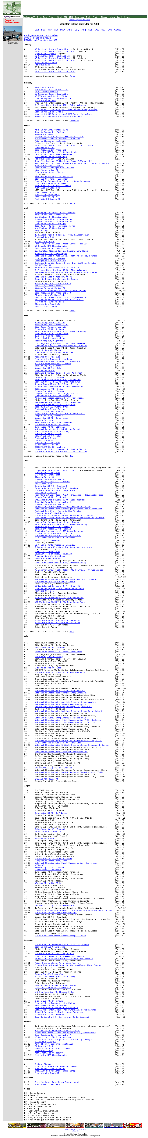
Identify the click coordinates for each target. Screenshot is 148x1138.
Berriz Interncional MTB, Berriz (53, 529)
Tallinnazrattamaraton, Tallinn (52, 482)
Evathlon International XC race (52, 1048)
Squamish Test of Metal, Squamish (53, 554)
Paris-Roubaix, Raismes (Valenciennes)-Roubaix (61, 244)
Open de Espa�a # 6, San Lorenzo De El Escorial (62, 1017)
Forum (127, 17)
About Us (75, 1131)
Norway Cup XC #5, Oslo (47, 473)
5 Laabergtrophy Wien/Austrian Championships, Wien (63, 547)
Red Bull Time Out (44, 159)
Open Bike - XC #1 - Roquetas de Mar (55, 226)
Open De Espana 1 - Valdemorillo (53, 98)
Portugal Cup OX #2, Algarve (50, 261)
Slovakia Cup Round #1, (47, 304)
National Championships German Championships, (60, 579)
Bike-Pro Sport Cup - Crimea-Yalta (54, 177)
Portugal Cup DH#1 (44, 148)
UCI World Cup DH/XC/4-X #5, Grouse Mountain (60, 672)
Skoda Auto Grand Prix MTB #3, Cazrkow (56, 488)
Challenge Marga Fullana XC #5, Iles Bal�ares (61, 500)
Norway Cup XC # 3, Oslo (48, 436)
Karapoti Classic (44, 134)
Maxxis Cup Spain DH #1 (47, 195)
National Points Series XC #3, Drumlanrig (58, 536)
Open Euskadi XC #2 (45, 192)
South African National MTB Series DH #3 (57, 620)
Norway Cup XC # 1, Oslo (48, 368)
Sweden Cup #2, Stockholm (49, 974)
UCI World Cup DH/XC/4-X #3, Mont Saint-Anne (60, 602)
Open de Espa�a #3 (45, 371)
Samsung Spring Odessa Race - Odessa (55, 213)
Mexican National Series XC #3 (51, 215)
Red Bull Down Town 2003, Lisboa (53, 364)
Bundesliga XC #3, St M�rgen (51, 813)
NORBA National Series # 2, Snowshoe (55, 538)
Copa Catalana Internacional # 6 (53, 988)
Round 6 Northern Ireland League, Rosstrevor (60, 1012)
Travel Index (82, 1129)
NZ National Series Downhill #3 (52, 58)
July (77, 29)
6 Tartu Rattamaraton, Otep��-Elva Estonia (59, 956)
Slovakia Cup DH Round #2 (49, 831)
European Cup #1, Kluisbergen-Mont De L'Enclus (61, 346)
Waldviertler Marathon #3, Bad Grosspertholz (60, 414)
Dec (110, 29)
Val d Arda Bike (43, 484)
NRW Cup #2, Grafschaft (47, 475)
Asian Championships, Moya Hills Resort (57, 963)
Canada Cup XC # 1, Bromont (50, 377)
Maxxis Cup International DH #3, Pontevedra (59, 398)
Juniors (93, 579)
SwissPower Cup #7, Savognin (50, 829)
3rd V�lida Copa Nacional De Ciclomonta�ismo (60, 291)
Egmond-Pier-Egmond (45, 54)
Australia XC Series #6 (47, 188)
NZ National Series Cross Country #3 (55, 72)
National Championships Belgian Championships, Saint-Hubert (68, 711)
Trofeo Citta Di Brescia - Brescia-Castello (59, 137)
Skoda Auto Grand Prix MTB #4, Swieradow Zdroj (61, 524)
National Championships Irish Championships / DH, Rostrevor (68, 720)
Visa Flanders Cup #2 (46, 197)
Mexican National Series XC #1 (51, 90)
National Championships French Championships (60, 691)
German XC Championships (48, 558)
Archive (73, 1129)
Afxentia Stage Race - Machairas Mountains (58, 116)
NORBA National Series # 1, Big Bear (55, 405)
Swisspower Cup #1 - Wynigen (50, 224)
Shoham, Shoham (43, 1064)
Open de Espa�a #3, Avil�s (50, 259)
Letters (112, 17)
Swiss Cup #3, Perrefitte (49, 411)
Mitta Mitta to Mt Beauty (49, 1053)
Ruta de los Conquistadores (50, 1069)
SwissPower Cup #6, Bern (48, 668)
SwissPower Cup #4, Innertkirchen (53, 422)
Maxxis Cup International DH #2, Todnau (57, 522)
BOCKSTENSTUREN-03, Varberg (50, 447)
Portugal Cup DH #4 (45, 591)
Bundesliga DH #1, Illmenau (50, 427)
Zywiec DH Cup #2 (44, 440)
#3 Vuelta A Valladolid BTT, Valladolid (57, 267)
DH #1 (65, 470)
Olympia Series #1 (44, 420)
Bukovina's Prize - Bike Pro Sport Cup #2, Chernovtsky (65, 1033)
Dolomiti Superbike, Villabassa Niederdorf (58, 652)
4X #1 (75, 470)
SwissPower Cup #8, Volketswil (51, 1005)
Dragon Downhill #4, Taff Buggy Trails (56, 393)
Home (66, 1129)
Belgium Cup (41, 230)
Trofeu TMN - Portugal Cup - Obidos (54, 168)
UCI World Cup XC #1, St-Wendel (52, 425)
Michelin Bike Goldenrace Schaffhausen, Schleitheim (64, 959)
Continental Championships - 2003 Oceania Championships (66, 110)
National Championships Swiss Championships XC (61, 704)
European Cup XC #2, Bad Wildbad (53, 396)
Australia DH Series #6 (47, 199)
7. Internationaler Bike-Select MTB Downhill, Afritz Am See (69, 570)
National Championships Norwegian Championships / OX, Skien (68, 741)
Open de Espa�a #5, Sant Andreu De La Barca (59, 589)
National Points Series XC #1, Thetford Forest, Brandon (66, 256)
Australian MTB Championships (51, 1055)
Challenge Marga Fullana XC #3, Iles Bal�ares (61, 270)
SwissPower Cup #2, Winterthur (51, 248)
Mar (50, 29)
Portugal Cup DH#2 (44, 237)
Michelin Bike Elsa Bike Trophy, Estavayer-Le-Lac (62, 507)
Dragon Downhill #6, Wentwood (51, 504)
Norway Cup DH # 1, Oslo (48, 434)
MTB (65, 17)
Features (52, 17)
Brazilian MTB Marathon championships (56, 1071)
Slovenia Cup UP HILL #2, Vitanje (53, 527)
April (72, 311)
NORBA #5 (39, 865)
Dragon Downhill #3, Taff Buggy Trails (56, 384)
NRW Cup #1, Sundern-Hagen (49, 302)
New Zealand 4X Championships (51, 157)
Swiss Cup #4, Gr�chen (47, 540)
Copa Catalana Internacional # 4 (53, 502)
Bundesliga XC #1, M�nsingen (51, 254)
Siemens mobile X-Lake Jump (50, 947)
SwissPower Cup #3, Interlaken (51, 334)
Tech (45, 17)
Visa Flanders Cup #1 (46, 170)
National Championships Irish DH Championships (61, 752)
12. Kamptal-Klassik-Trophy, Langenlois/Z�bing (61, 251)
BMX (71, 17)
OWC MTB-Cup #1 (43, 265)
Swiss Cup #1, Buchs (46, 306)
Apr (56, 29)
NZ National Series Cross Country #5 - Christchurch (64, 145)
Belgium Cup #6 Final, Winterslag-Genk (56, 985)
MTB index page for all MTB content (79, 20)
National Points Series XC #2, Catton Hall (58, 402)
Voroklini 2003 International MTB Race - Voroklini (63, 114)
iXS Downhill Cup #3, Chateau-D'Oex (54, 992)
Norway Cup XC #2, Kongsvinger (51, 418)
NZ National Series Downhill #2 (52, 56)
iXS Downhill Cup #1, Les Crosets (53, 768)
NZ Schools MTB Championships (51, 246)
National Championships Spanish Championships (60, 693)
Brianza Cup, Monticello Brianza (53, 284)
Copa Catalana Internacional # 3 (53, 293)
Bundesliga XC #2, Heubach (49, 329)
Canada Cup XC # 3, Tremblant (51, 486)
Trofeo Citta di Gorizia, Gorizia (53, 533)
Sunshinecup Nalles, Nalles (50, 323)
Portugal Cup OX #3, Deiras (50, 409)
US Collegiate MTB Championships (53, 1037)
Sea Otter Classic (44, 242)
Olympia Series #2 (44, 477)
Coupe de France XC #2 (47, 470)
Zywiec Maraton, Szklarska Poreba (53, 859)
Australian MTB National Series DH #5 (56, 152)
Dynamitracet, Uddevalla (48, 870)
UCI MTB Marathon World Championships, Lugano (60, 936)
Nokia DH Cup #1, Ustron (48, 350)
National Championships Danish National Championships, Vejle (69, 772)
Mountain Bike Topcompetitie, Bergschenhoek (59, 598)
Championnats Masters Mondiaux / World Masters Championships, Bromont (74, 910)
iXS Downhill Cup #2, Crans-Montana (54, 905)
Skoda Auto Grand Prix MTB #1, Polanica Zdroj (60, 331)
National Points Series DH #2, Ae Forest (57, 429)
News (39, 17)
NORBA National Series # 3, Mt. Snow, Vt (57, 586)
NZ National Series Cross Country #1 (55, 51)
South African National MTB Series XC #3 (57, 623)
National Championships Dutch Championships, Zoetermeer (66, 863)
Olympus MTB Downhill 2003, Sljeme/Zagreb (58, 361)
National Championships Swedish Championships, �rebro (65, 702)
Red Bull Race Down (45, 101)
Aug (84, 29)
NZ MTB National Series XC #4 (51, 96)
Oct (97, 29)
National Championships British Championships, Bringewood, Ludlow (72, 745)
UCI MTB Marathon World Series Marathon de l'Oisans (64, 515)
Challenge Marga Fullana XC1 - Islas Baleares (60, 105)
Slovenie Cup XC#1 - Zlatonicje (52, 179)
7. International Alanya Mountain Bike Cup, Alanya (63, 1039)
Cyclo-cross (79, 17)
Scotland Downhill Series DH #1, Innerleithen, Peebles (65, 263)
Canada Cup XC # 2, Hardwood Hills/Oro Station (61, 449)
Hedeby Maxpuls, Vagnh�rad (49, 341)
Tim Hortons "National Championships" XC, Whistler (63, 707)
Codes (117, 29)
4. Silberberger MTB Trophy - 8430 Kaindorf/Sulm (62, 235)
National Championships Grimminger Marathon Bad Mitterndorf (68, 509)
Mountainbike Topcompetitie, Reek (53, 359)
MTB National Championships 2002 (40, 40)
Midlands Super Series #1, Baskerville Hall (59, 300)
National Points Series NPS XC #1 (53, 277)
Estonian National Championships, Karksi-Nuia (60, 718)
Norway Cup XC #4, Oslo (47, 443)
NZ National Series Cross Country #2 (55, 60)
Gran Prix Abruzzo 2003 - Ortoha (53, 186)
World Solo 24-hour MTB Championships (56, 913)
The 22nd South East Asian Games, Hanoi (57, 1082)
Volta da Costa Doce (46, 63)
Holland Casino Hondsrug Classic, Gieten (57, 1031)
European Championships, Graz (51, 861)
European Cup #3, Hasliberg (50, 513)
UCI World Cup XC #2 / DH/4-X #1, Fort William (61, 451)
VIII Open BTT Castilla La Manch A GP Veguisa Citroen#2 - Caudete (72, 163)
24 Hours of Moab (44, 1046)
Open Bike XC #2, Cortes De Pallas (54, 352)
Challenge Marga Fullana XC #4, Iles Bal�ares (61, 343)
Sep (90, 29)
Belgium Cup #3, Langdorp (49, 366)
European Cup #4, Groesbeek (50, 556)
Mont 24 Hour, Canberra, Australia (54, 1044)
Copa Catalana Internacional (50, 150)
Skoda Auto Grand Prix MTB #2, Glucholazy (58, 380)
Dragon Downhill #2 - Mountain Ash (54, 221)
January (74, 76)
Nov (103, 29)
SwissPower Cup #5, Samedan (50, 647)
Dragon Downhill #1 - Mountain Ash (54, 219)
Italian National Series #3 (50, 288)
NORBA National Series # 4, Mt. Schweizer (58, 743)
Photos (95, 17)
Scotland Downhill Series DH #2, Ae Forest (58, 373)
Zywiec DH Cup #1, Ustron (49, 336)
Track (88, 17)
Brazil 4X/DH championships (50, 338)
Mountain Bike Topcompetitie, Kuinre (55, 1003)
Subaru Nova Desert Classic (50, 172)
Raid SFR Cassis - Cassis (49, 166)
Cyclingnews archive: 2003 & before (40, 35)
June (69, 29)
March (72, 203)
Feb (43, 29)
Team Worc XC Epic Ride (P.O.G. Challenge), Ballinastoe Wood (69, 495)
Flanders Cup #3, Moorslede (50, 295)
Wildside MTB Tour (44, 87)
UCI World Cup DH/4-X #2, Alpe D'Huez (56, 490)
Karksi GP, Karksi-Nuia (47, 552)
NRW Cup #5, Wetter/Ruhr (48, 883)
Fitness (104, 17)
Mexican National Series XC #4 (51, 325)
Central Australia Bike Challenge (53, 154)
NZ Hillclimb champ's (46, 92)
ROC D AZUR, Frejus (45, 1042)
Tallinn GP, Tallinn (46, 493)
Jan (37, 29)
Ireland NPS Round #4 (46, 779)
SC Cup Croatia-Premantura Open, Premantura (59, 386)
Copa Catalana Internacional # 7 (53, 1035)
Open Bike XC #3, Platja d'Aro (51, 407)
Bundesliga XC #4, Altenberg (50, 1014)
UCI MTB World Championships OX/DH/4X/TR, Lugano (62, 945)
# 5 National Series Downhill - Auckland (57, 139)
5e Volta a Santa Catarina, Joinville (56, 545)
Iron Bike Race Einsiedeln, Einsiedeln (56, 1008)
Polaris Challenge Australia (50, 141)
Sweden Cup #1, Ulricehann (49, 867)
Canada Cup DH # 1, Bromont (50, 391)
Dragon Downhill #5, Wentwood (51, 479)
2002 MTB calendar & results (37, 38)
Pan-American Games (45, 838)
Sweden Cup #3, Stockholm (49, 1001)
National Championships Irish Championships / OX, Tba (65, 722)
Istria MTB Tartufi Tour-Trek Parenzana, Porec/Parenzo (65, 1010)
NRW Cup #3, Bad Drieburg (49, 657)
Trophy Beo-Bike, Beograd (49, 416)
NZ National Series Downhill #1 (52, 49)
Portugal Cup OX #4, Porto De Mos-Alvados (58, 511)
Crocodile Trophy (44, 1051)
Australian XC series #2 (48, 1084)
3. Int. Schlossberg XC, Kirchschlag (55, 976)
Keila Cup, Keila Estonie (49, 286)
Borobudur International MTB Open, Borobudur (60, 531)
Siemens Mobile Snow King (49, 112)
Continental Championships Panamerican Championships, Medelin (69, 518)
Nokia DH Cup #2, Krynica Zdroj (52, 431)
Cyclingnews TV (29, 17)
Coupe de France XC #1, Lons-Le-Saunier (57, 279)
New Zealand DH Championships (51, 217)
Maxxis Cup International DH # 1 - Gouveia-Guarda (62, 181)
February (74, 121)
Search (120, 17)
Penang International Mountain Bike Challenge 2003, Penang (68, 965)
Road (59, 17)
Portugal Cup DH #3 (45, 438)
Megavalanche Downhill (47, 1073)
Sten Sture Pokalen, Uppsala (50, 327)
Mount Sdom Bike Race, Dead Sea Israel (56, 1066)
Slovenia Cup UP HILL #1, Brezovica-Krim (57, 382)
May (62, 29)
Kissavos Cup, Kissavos (47, 357)
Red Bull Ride (42, 65)
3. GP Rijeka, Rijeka (46, 445)
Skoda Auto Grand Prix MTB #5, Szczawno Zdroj (60, 563)
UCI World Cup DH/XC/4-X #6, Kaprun (54, 954)
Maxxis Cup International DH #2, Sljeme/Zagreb (61, 297)
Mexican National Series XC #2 (51, 130)
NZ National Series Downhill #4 (52, 94)
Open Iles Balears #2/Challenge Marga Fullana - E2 (63, 161)
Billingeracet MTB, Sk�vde (49, 389)
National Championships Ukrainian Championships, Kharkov (67, 272)
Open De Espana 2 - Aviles (49, 132)
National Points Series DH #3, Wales (55, 582)
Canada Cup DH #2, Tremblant (50, 497)
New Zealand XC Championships (51, 228)
